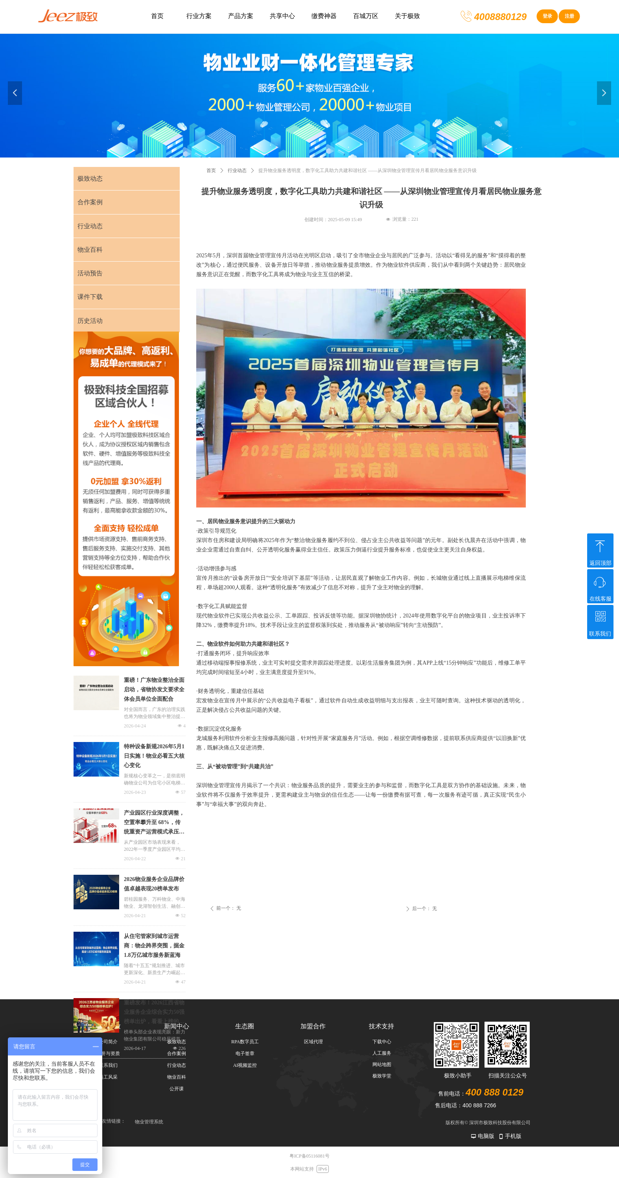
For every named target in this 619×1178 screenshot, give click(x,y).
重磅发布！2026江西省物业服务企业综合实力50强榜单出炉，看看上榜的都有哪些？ (154, 1013)
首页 (211, 170)
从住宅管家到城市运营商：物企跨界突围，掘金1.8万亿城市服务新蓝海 (154, 945)
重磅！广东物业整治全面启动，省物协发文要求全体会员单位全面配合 (154, 689)
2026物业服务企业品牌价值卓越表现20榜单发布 (154, 884)
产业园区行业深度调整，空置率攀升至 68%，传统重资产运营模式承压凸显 (154, 823)
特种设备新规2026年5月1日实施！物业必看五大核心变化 (154, 756)
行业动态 (237, 170)
